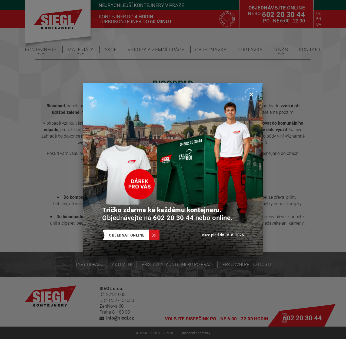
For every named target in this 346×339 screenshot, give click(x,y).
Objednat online (129, 235)
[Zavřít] (251, 94)
